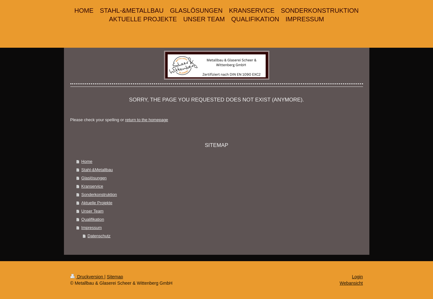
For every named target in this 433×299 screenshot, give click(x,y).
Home (87, 161)
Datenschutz (98, 235)
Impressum (91, 227)
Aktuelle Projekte (97, 202)
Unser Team (92, 211)
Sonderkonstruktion (99, 194)
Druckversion (87, 276)
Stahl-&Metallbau (97, 169)
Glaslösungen (94, 178)
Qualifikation (92, 219)
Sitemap (115, 276)
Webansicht (351, 283)
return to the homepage (146, 119)
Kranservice (92, 186)
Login (357, 276)
